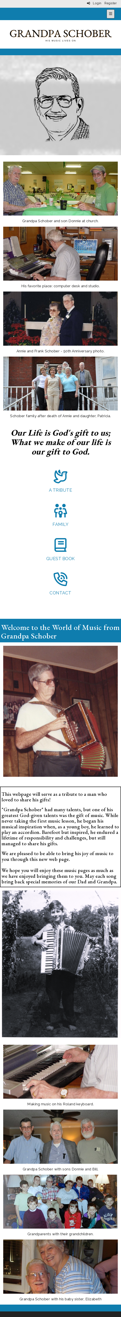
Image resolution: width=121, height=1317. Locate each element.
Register (110, 3)
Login (94, 3)
